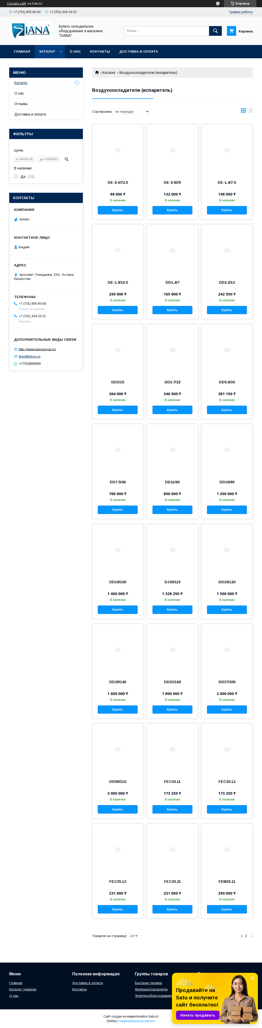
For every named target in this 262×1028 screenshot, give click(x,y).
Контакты (100, 51)
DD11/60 (172, 482)
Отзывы (21, 104)
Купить (117, 210)
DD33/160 (172, 682)
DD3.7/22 (172, 382)
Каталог (47, 51)
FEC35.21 (172, 881)
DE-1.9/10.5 (118, 282)
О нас (75, 51)
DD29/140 (117, 682)
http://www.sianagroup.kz (37, 349)
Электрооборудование (153, 996)
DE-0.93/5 (172, 182)
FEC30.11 (172, 782)
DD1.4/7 (172, 282)
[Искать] (215, 31)
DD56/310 (117, 782)
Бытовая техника (148, 983)
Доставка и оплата (138, 51)
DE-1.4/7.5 (227, 182)
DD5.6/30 (227, 382)
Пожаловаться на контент (136, 1021)
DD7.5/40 (118, 482)
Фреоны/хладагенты (151, 989)
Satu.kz (153, 1016)
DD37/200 (227, 682)
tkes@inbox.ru (29, 356)
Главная (22, 51)
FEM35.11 (227, 881)
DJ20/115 (172, 582)
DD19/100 (117, 582)
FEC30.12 (227, 782)
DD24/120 (227, 582)
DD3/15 (117, 382)
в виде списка (250, 111)
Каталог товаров (22, 989)
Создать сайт (16, 3)
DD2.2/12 (227, 282)
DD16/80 (227, 482)
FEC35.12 (117, 881)
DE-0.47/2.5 (118, 182)
